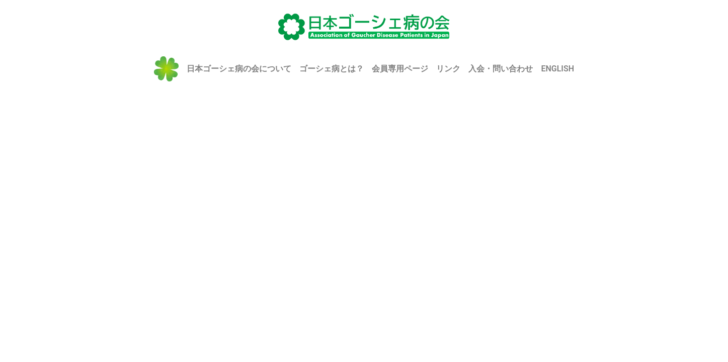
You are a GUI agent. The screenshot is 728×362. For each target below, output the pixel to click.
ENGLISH (557, 68)
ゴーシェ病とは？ (331, 68)
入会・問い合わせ (500, 68)
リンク (448, 68)
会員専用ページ (400, 68)
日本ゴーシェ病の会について (239, 68)
